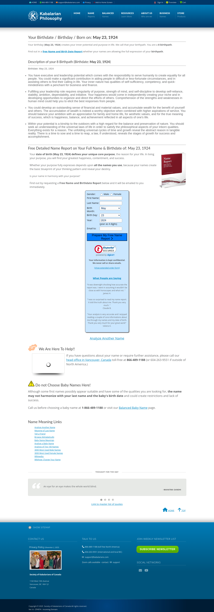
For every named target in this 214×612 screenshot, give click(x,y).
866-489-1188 (46, 2)
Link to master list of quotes (107, 504)
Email (141, 570)
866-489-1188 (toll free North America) (102, 546)
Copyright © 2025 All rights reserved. (58, 606)
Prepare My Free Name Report (107, 237)
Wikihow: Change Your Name (47, 459)
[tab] (107, 528)
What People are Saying (107, 278)
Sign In (160, 2)
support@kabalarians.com (68, 2)
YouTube (146, 570)
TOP (182, 510)
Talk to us (89, 538)
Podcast (152, 570)
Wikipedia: (39, 456)
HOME (33, 2)
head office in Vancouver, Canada (88, 360)
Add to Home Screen (103, 2)
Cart (184, 2)
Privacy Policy (44, 547)
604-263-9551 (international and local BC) (103, 552)
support (116, 562)
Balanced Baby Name (133, 408)
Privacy (87, 2)
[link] (105, 250)
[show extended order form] (107, 268)
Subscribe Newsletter (157, 549)
